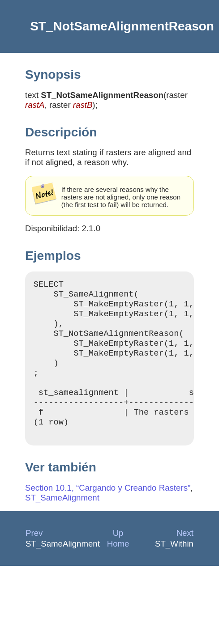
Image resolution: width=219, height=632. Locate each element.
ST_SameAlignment (62, 519)
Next (184, 554)
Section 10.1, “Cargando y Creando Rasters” (107, 509)
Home (118, 565)
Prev (34, 554)
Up (118, 554)
